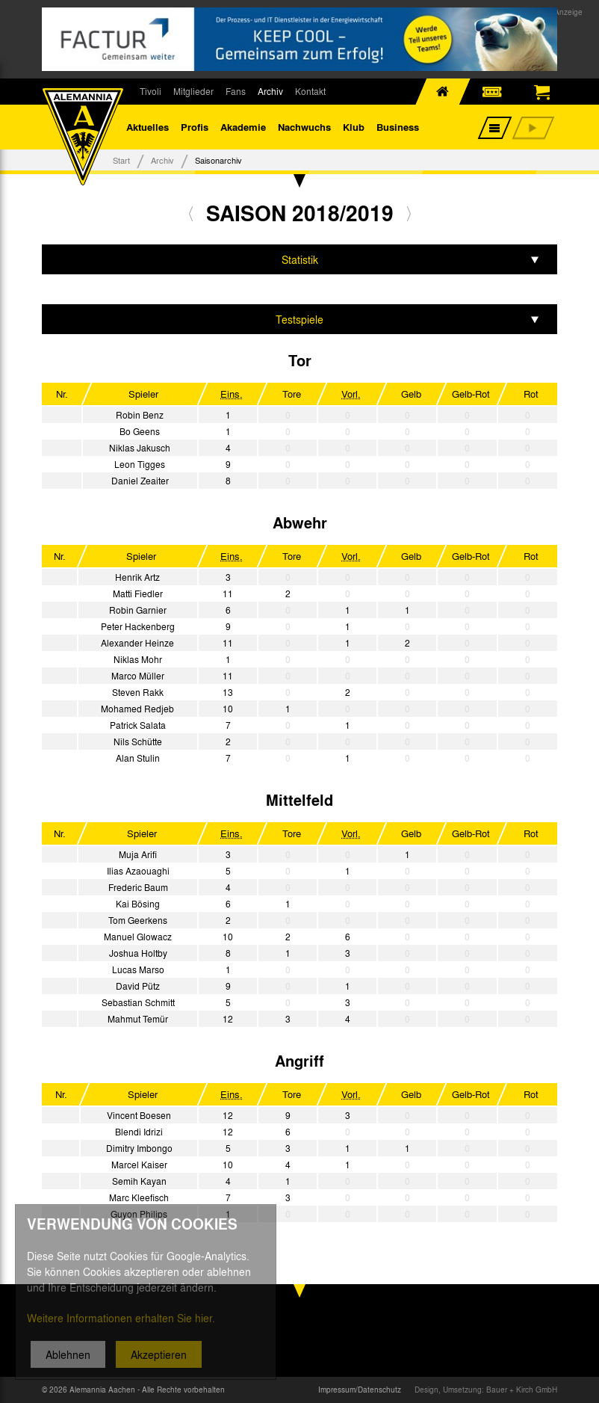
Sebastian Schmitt (138, 1002)
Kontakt (310, 91)
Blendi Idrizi (139, 1131)
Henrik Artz (137, 577)
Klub (353, 127)
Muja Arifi (138, 854)
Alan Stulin (138, 758)
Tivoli (150, 91)
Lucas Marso (138, 969)
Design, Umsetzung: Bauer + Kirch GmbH (486, 1389)
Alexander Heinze (137, 643)
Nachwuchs (304, 127)
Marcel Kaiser (139, 1164)
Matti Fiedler (138, 593)
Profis (194, 127)
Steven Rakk (138, 692)
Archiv (270, 91)
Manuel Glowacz (138, 936)
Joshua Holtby (138, 953)
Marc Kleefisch (139, 1197)
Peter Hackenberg (138, 626)
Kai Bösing (138, 903)
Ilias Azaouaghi (138, 871)
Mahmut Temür (138, 1019)
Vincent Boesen (139, 1115)
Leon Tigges (139, 464)
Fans (236, 91)
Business (397, 127)
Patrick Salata (138, 725)
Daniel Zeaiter (140, 480)
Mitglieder (193, 91)
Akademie (243, 127)
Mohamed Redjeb (137, 708)
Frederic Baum (138, 887)
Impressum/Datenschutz (359, 1389)
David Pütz (138, 986)
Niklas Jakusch (139, 447)
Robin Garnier (138, 610)
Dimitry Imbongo (139, 1148)
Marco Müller (137, 675)
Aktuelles (147, 127)
